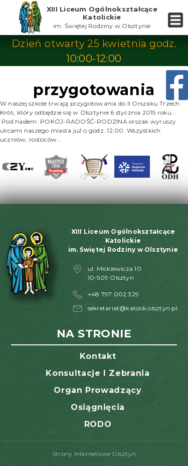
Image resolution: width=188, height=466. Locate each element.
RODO (98, 424)
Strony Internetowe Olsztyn (94, 453)
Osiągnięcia (98, 407)
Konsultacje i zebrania (97, 373)
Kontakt (98, 356)
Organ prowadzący (97, 390)
